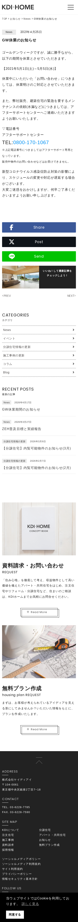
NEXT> (71, 296)
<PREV (6, 296)
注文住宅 (8, 834)
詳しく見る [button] (30, 904)
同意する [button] (15, 914)
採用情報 (8, 849)
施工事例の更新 (14, 355)
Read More (37, 612)
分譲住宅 (45, 829)
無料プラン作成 (49, 844)
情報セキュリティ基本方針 (20, 878)
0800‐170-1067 (31, 142)
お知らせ (15, 19)
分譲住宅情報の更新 (17, 347)
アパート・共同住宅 (52, 834)
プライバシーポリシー (17, 873)
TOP (4, 19)
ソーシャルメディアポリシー (21, 858)
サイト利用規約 (12, 868)
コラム (7, 364)
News (27, 19)
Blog (6, 372)
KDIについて (10, 829)
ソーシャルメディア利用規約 (21, 863)
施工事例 (8, 839)
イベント (9, 338)
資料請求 (8, 844)
